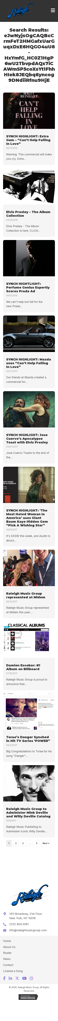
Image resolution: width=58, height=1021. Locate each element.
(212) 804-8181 (19, 924)
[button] (4, 978)
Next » (46, 843)
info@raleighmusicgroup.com (28, 930)
